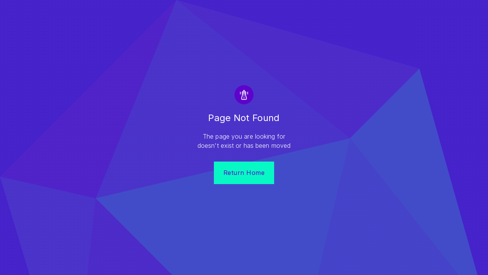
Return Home (244, 172)
